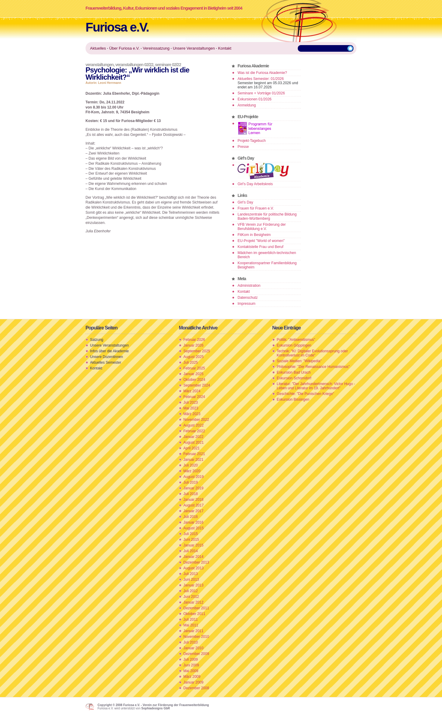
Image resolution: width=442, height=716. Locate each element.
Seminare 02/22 (168, 64)
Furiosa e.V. (117, 27)
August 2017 (193, 505)
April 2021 (191, 448)
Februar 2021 (194, 454)
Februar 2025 (194, 368)
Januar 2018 (193, 499)
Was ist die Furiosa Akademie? (262, 73)
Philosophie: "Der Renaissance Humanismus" (313, 367)
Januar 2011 (193, 631)
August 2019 (193, 477)
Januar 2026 (193, 345)
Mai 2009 (190, 671)
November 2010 (196, 637)
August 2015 (193, 528)
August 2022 (193, 425)
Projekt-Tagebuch (252, 141)
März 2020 (192, 471)
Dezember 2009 (196, 654)
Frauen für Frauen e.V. (256, 208)
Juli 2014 (190, 551)
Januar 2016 (193, 522)
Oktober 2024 (194, 380)
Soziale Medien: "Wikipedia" (299, 361)
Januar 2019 (193, 488)
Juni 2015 (191, 539)
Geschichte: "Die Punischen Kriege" (305, 394)
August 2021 (193, 442)
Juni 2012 (191, 597)
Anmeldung (247, 105)
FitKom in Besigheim (254, 235)
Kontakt (244, 291)
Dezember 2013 (196, 562)
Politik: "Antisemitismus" (296, 340)
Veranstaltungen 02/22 (134, 64)
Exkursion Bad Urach (294, 372)
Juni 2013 (191, 579)
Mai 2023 (190, 408)
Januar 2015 (193, 545)
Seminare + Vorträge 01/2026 (261, 93)
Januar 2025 (193, 374)
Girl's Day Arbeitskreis (255, 184)
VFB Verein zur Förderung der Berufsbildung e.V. (262, 226)
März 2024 (192, 391)
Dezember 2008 (196, 688)
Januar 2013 (193, 585)
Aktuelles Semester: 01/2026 (261, 79)
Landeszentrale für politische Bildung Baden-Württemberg (267, 216)
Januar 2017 (193, 511)
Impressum (246, 303)
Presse (243, 147)
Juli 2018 (190, 494)
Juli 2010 (190, 642)
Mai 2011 (190, 625)
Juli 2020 (190, 465)
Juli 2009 (190, 659)
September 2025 (196, 351)
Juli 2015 (190, 534)
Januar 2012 (193, 602)
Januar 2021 (193, 459)
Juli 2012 (190, 591)
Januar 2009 (193, 682)
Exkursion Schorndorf (294, 378)
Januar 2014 (193, 557)
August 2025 (193, 357)
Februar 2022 (194, 431)
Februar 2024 (194, 397)
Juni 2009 (191, 665)
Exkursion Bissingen (293, 399)
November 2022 (196, 420)
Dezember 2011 (196, 608)
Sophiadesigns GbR (155, 708)
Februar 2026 (194, 340)
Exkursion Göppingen (294, 345)
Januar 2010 (193, 648)
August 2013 (193, 568)
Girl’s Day (245, 202)
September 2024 (196, 385)
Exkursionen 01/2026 (255, 99)
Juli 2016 (190, 517)
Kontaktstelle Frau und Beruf (260, 247)
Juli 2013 (190, 574)
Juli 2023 (190, 402)
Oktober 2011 (194, 614)
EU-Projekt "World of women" (261, 241)
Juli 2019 (190, 482)
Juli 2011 (190, 619)
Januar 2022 (193, 437)
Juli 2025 (190, 362)
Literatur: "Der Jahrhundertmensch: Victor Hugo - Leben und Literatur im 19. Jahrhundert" (316, 386)
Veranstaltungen (100, 64)
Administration (249, 285)
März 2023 (192, 414)
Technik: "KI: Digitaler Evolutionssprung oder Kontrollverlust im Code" (312, 353)
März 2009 (192, 677)
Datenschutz (248, 297)
